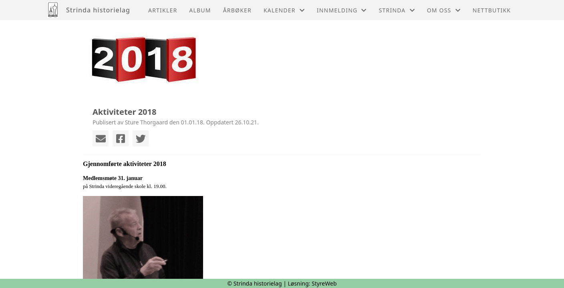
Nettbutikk (492, 10)
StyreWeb (324, 283)
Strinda (397, 10)
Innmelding (342, 10)
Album (200, 10)
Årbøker (237, 10)
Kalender (284, 10)
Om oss (444, 10)
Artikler (162, 10)
